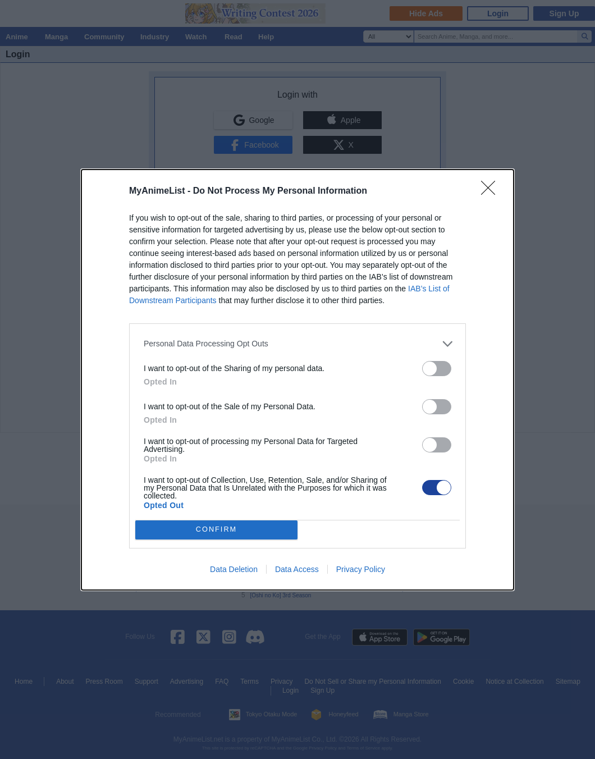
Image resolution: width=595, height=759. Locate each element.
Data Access (297, 569)
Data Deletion (234, 569)
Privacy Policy (360, 569)
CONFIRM (216, 529)
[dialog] (297, 380)
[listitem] (297, 344)
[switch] (436, 368)
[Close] (491, 191)
